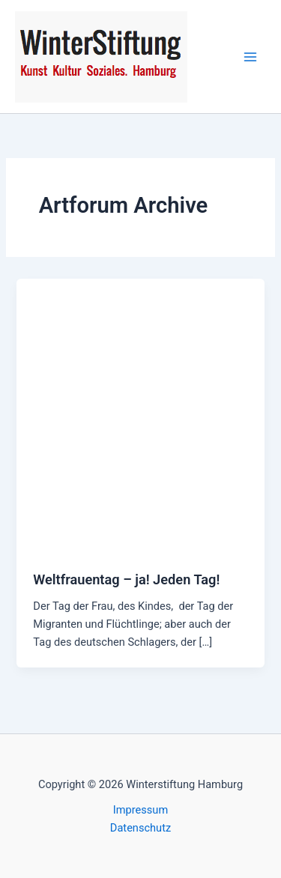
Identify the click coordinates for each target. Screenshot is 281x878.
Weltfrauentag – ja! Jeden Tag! (126, 579)
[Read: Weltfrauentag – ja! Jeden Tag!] (140, 416)
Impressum (140, 810)
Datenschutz (140, 828)
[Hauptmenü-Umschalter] (250, 57)
